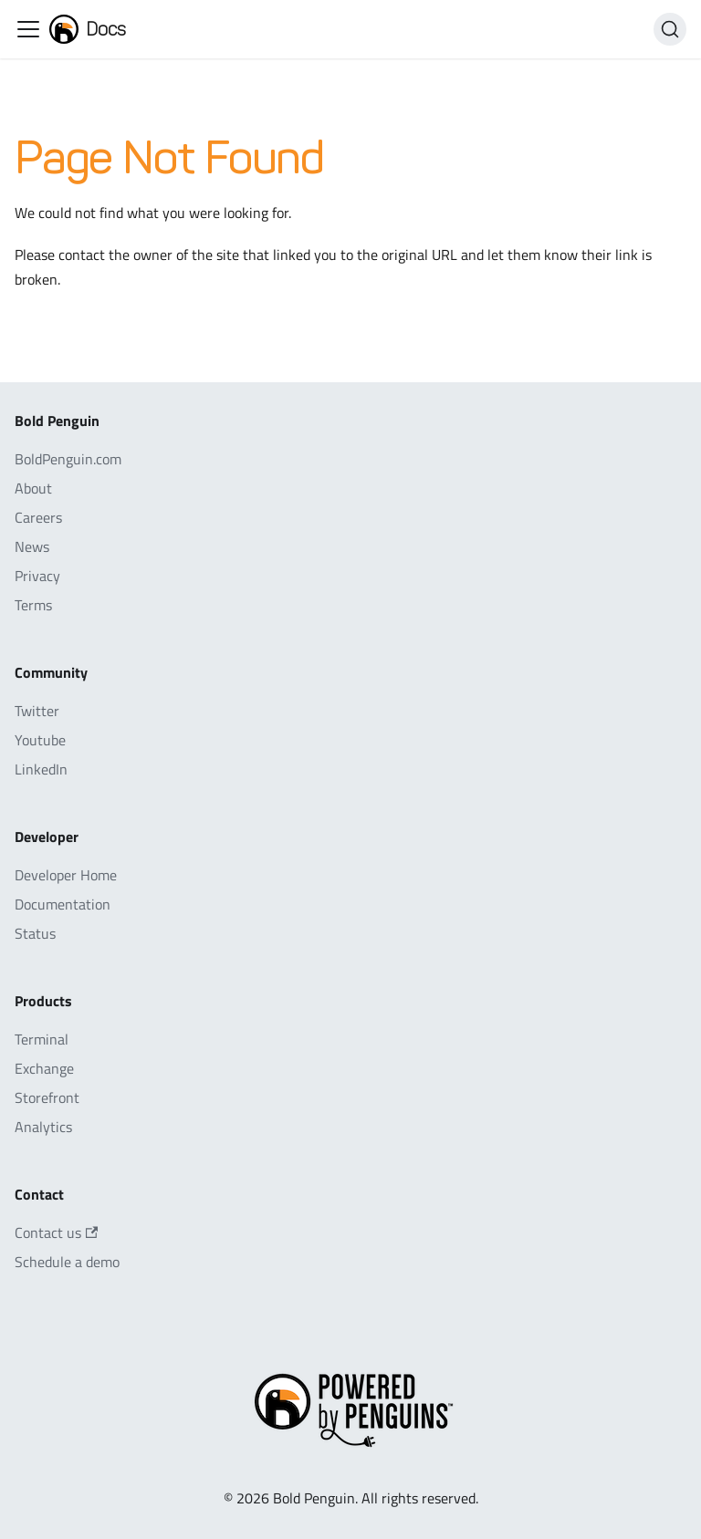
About (33, 488)
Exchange (44, 1068)
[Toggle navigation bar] (28, 29)
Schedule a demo (67, 1262)
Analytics (43, 1127)
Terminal (41, 1039)
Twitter (37, 711)
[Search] (670, 29)
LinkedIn (41, 769)
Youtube (40, 740)
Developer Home (66, 875)
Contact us (56, 1232)
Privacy (37, 576)
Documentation (62, 904)
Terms (33, 605)
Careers (38, 517)
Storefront (47, 1097)
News (32, 546)
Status (35, 933)
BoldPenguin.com (68, 459)
